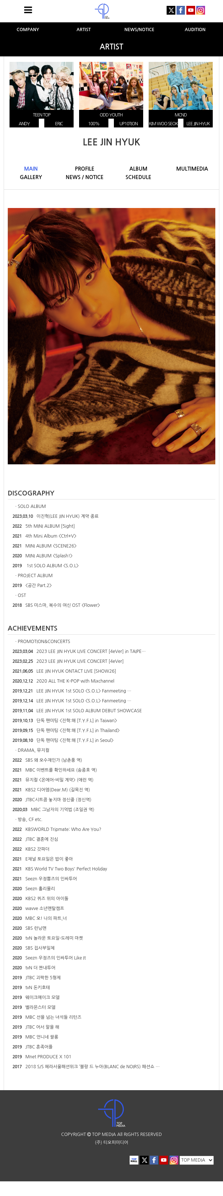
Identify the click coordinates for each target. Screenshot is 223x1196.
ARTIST (84, 29)
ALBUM (138, 168)
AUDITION (195, 29)
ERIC (59, 124)
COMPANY (27, 29)
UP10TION (128, 124)
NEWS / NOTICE (85, 177)
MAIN (31, 168)
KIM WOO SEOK (163, 124)
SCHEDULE (138, 177)
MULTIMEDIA (192, 168)
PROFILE (84, 168)
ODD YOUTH (111, 115)
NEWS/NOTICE (139, 29)
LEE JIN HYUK (197, 124)
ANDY (24, 124)
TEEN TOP (41, 115)
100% (94, 124)
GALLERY (31, 177)
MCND (181, 115)
